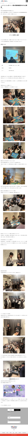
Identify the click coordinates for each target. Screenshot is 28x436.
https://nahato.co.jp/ (11, 70)
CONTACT (20, 432)
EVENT (7, 432)
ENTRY (16, 432)
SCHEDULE (3, 432)
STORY (10, 432)
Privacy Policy (24, 432)
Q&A (13, 432)
